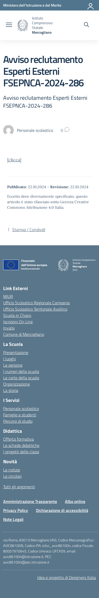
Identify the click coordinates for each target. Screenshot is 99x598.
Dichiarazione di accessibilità (62, 510)
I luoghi (9, 359)
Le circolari (12, 476)
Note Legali (13, 519)
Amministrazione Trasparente (30, 501)
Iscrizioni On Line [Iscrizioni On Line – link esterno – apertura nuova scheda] (18, 321)
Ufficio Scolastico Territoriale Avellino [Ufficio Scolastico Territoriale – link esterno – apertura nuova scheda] (35, 309)
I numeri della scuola (21, 371)
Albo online (75, 501)
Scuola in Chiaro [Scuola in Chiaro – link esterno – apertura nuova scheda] (17, 315)
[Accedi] (91, 5)
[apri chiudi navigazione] (9, 25)
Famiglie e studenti (19, 415)
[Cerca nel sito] (86, 25)
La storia (10, 390)
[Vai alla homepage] (22, 25)
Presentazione (15, 352)
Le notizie (11, 470)
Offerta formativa (18, 439)
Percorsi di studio (17, 421)
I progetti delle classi (21, 451)
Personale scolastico (21, 408)
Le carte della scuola (21, 378)
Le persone (12, 365)
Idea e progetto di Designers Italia (66, 577)
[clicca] (14, 159)
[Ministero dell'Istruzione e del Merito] (32, 5)
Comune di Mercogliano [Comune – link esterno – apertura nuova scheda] (23, 334)
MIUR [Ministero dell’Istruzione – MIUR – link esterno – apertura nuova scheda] (8, 296)
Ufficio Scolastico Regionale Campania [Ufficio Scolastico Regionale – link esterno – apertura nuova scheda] (36, 303)
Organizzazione (16, 384)
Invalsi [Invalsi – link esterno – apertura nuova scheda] (9, 328)
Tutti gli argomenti (19, 487)
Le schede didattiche (21, 445)
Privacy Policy (15, 510)
